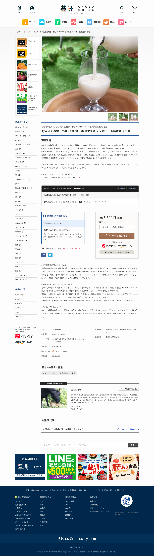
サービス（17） (20, 210)
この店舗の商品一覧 (130, 389)
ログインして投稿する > (129, 429)
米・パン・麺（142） (22, 127)
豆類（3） (18, 149)
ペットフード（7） (21, 236)
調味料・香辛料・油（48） (24, 188)
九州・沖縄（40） (21, 275)
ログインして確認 (61, 351)
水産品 (45, 22)
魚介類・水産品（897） (23, 144)
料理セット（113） (21, 166)
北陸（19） (19, 262)
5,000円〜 (18, 303)
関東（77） (19, 245)
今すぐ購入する (117, 236)
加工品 (109, 22)
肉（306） (18, 140)
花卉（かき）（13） (22, 219)
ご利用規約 (94, 505)
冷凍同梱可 (44, 522)
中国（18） (19, 266)
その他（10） (19, 171)
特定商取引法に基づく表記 (99, 512)
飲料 (41, 525)
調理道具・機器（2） (22, 205)
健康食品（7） (20, 192)
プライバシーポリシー (98, 508)
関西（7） (18, 258)
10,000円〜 (19, 312)
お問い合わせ (20, 529)
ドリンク (27, 32)
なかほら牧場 (56, 329)
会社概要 (93, 501)
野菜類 (61, 22)
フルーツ (29, 22)
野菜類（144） (20, 131)
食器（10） (19, 214)
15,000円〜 (19, 317)
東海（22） (19, 253)
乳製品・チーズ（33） (22, 179)
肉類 (41, 512)
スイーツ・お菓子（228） (24, 158)
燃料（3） (18, 197)
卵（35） (18, 175)
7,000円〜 (18, 308)
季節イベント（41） (22, 280)
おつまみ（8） (20, 227)
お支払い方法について (23, 515)
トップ (17, 32)
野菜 (41, 505)
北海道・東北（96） (22, 240)
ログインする (20, 501)
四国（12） (19, 271)
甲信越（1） (19, 249)
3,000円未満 (19, 295)
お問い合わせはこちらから (71, 248)
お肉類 (77, 22)
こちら (77, 177)
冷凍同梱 (94, 22)
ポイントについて (21, 522)
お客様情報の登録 (21, 505)
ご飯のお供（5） (21, 223)
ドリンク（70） (20, 162)
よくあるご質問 (21, 512)
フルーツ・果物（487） (23, 136)
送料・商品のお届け (22, 518)
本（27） (18, 201)
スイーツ (125, 22)
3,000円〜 (18, 299)
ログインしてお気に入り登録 (117, 252)
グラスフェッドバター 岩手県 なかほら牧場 (59, 373)
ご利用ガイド (20, 508)
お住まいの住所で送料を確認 (126, 189)
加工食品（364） (21, 153)
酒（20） (18, 184)
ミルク (36, 32)
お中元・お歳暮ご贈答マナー (25, 525)
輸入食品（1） (20, 232)
